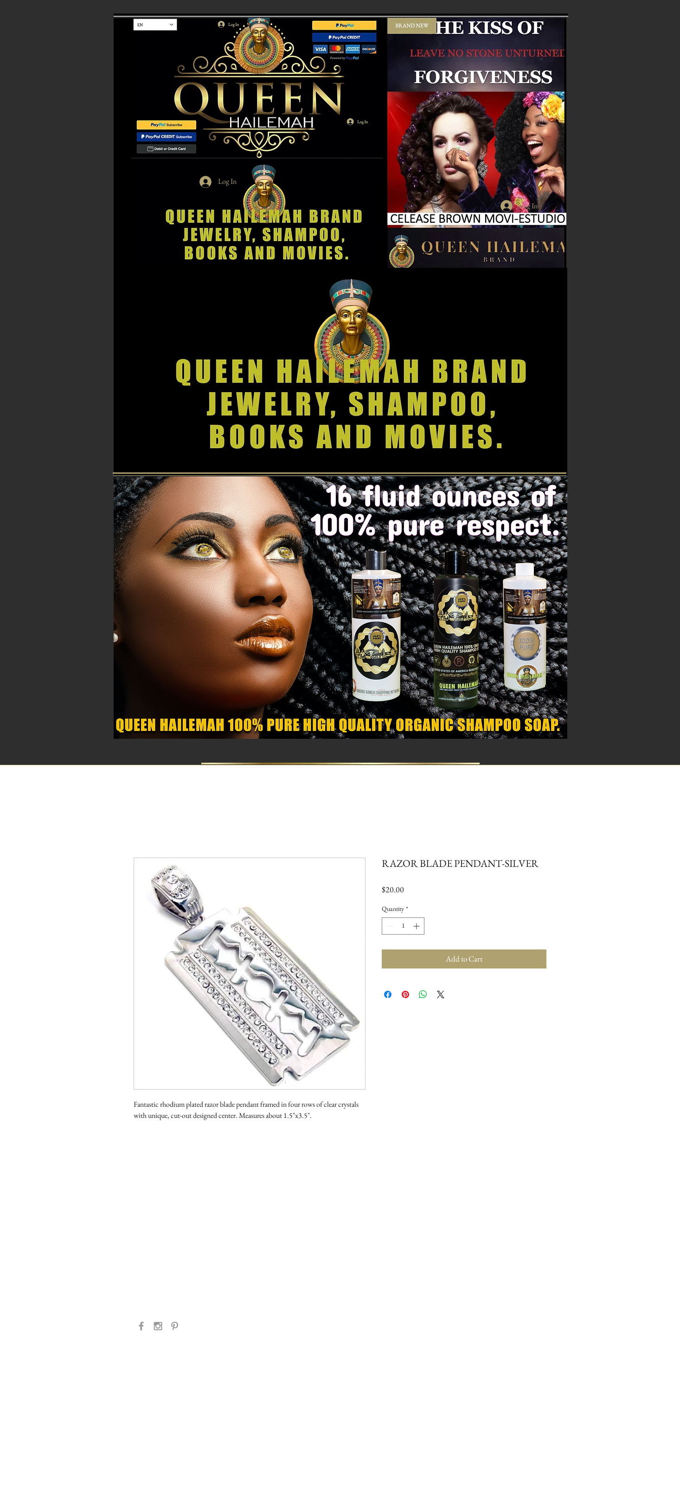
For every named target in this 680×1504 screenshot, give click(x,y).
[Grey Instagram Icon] (158, 1326)
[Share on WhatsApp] (423, 994)
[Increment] (417, 926)
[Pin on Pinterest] (405, 994)
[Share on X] (440, 994)
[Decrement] (389, 926)
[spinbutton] (403, 926)
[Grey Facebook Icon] (141, 1326)
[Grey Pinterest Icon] (174, 1326)
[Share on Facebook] (387, 994)
